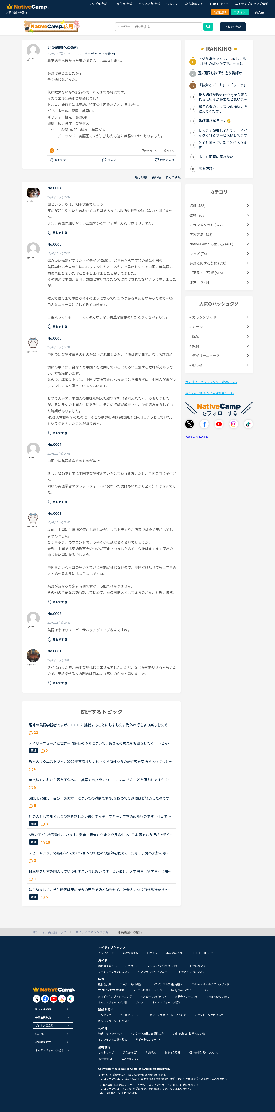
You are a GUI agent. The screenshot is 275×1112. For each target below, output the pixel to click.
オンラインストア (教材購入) (166, 984)
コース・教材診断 (130, 984)
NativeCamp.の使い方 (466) (211, 243)
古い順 (156, 177)
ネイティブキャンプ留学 (251, 4)
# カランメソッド (203, 317)
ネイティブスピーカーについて (168, 1015)
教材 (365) (197, 215)
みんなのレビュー (130, 1015)
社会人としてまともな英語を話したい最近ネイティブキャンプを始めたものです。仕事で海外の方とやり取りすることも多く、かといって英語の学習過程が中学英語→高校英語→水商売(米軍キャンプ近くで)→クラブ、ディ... (100, 816)
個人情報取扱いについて (203, 1052)
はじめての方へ (107, 966)
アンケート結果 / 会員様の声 (147, 1033)
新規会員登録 (130, 953)
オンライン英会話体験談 (112, 1039)
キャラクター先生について (113, 1021)
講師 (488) (197, 205)
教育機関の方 (194, 4)
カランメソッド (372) (206, 224)
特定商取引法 (172, 1052)
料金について (198, 966)
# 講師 (194, 336)
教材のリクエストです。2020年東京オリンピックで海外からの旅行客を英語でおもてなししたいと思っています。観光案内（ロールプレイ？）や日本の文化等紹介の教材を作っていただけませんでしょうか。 (100, 761)
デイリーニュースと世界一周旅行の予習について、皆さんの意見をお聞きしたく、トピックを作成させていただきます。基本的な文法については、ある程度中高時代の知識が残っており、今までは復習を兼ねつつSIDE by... (100, 743)
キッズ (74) (198, 253)
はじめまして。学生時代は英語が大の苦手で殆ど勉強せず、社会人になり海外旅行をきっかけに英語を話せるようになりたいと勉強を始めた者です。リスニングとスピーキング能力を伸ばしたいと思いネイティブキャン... (100, 889)
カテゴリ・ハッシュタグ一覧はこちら (211, 382)
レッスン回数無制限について (164, 966)
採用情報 (105, 1058)
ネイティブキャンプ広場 (112, 1002)
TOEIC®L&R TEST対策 (111, 990)
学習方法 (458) (200, 234)
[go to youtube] (53, 999)
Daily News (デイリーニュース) (189, 990)
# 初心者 (196, 365)
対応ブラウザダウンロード (154, 971)
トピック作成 (233, 26)
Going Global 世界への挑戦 (189, 1033)
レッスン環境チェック (147, 990)
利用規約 (151, 1052)
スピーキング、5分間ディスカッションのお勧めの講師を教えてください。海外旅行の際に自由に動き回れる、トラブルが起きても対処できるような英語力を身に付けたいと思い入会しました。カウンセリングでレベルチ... (101, 853)
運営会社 (130, 1052)
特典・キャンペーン (110, 1033)
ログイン (240, 12)
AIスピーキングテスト (153, 996)
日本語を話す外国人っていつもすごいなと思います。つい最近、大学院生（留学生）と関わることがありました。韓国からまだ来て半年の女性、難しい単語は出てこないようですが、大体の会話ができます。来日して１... (100, 871)
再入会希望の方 (175, 953)
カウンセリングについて (209, 1015)
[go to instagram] (62, 999)
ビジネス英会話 (149, 4)
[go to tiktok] (70, 999)
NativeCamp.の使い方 (101, 53)
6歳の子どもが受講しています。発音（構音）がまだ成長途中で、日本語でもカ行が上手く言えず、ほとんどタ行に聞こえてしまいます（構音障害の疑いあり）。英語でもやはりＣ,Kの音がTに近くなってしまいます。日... (101, 834)
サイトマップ (106, 1052)
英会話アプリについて (191, 971)
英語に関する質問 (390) (207, 263)
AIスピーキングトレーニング (115, 996)
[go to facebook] (45, 999)
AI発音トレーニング (187, 996)
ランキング (104, 1015)
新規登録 (220, 12)
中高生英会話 (122, 4)
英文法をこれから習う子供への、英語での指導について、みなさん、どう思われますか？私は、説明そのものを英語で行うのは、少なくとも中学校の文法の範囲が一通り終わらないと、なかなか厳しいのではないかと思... (100, 779)
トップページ (106, 953)
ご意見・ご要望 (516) (206, 272)
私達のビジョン (130, 1058)
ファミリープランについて (113, 971)
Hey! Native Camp (218, 996)
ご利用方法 (131, 966)
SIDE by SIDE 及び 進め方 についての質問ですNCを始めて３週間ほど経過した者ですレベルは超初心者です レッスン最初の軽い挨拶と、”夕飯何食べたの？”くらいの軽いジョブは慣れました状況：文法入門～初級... (101, 798)
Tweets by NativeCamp (196, 436)
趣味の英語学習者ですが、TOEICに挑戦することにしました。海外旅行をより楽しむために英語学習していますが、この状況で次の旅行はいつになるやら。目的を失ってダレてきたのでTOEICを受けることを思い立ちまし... (100, 724)
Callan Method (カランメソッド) (211, 984)
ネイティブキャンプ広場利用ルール (209, 393)
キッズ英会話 (98, 4)
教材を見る (104, 984)
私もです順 (173, 177)
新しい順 (141, 177)
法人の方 (172, 4)
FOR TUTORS (219, 4)
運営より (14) (199, 282)
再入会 (259, 12)
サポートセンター (148, 1039)
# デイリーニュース (204, 355)
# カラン (196, 326)
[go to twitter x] (36, 999)
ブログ (139, 1002)
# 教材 (194, 345)
